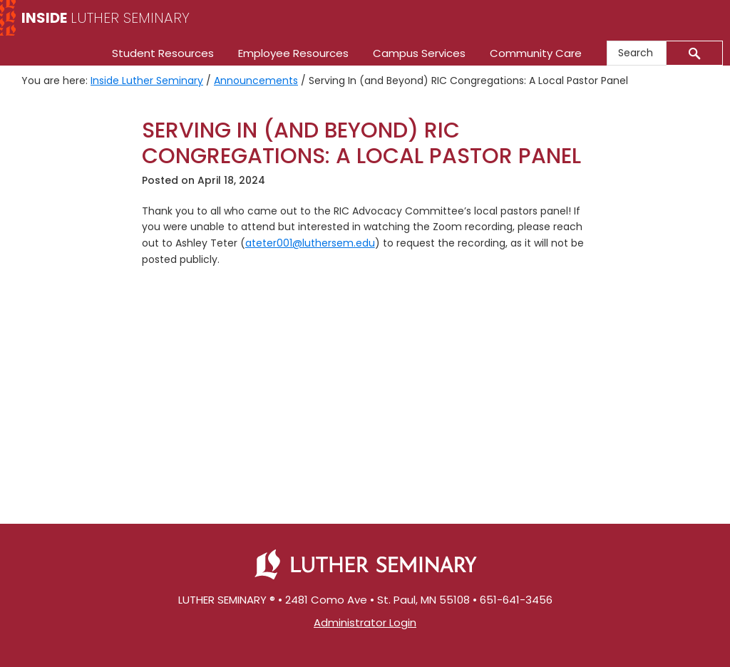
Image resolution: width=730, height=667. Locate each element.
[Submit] (695, 53)
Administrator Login (365, 622)
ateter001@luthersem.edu (310, 243)
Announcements (256, 80)
